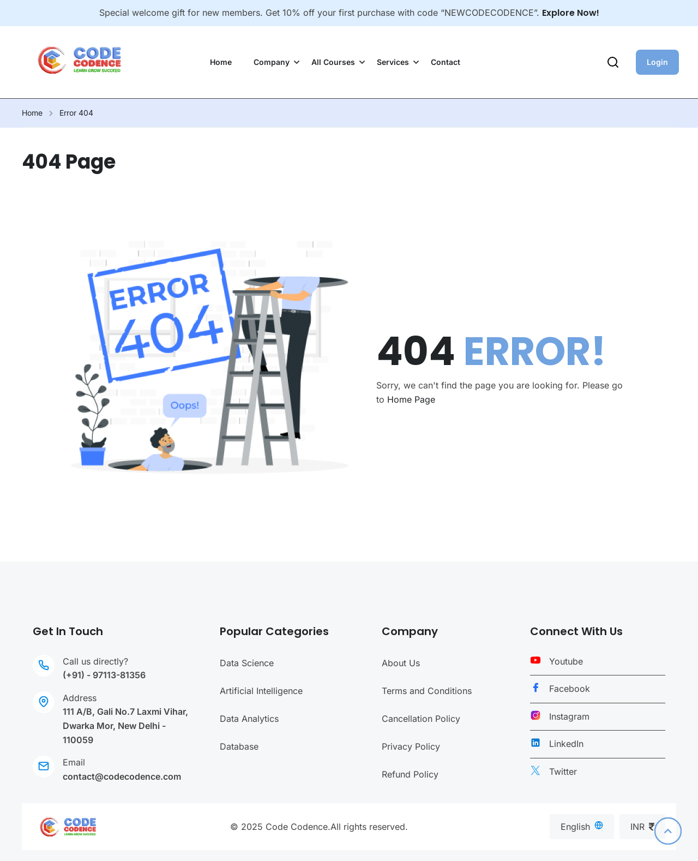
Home (221, 62)
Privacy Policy (411, 746)
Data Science (247, 662)
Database (239, 746)
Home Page (411, 399)
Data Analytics (249, 718)
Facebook (569, 688)
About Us (401, 662)
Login (657, 62)
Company (272, 62)
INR (642, 826)
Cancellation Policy (421, 718)
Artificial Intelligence (261, 690)
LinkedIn (566, 743)
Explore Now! (570, 13)
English (582, 826)
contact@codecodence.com (122, 776)
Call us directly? (95, 661)
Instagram (569, 716)
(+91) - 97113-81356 (104, 674)
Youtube (566, 661)
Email (74, 762)
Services (393, 62)
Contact (445, 62)
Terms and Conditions (427, 690)
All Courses (333, 62)
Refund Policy (410, 774)
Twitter (563, 771)
